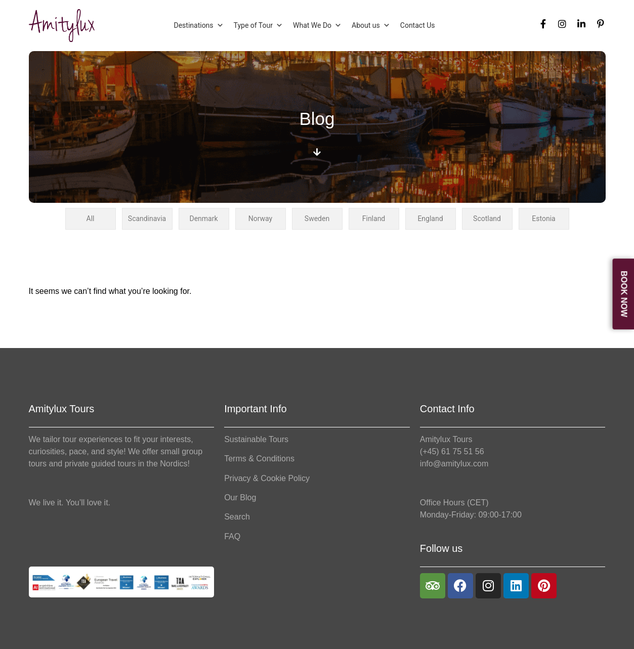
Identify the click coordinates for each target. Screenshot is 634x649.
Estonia (543, 218)
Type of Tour (258, 25)
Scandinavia (147, 218)
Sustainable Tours (256, 439)
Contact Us (417, 25)
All (91, 218)
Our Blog (240, 497)
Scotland (487, 218)
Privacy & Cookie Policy (267, 478)
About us (371, 25)
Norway (260, 218)
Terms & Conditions (259, 458)
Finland (374, 218)
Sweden (317, 218)
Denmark (203, 218)
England (430, 218)
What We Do (317, 25)
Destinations (198, 25)
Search (237, 516)
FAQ (232, 536)
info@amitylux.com (454, 463)
